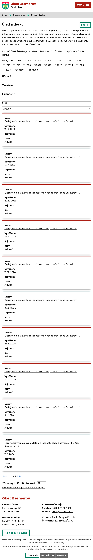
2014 (48, 60)
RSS (85, 25)
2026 (8, 69)
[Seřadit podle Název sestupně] (12, 75)
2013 (38, 60)
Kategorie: (7, 60)
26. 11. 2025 (10, 343)
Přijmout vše (32, 555)
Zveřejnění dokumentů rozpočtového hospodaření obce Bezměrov (42, 121)
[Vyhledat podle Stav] (46, 108)
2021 (38, 65)
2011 (19, 60)
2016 (68, 60)
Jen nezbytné (47, 555)
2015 (58, 60)
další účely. (59, 542)
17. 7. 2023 (9, 164)
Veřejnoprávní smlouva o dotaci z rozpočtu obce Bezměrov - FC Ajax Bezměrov (41, 444)
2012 (28, 60)
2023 (59, 65)
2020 (28, 65)
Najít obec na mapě (16, 532)
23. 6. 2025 (10, 307)
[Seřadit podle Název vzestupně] (12, 74)
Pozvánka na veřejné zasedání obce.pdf (23, 487)
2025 (81, 65)
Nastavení (61, 555)
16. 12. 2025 (10, 379)
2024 (70, 65)
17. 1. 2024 (9, 454)
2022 (48, 65)
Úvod (4, 15)
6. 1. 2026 (9, 415)
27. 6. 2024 (10, 236)
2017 (78, 60)
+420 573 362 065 (62, 508)
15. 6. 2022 (9, 129)
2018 (7, 65)
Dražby (19, 69)
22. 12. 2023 (10, 200)
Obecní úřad (19, 15)
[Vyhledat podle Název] (46, 80)
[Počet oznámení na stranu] (41, 483)
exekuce (33, 69)
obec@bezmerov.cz (62, 511)
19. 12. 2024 (10, 272)
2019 (17, 65)
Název (6, 76)
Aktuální (8, 141)
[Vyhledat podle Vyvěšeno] (46, 90)
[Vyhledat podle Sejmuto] (46, 99)
